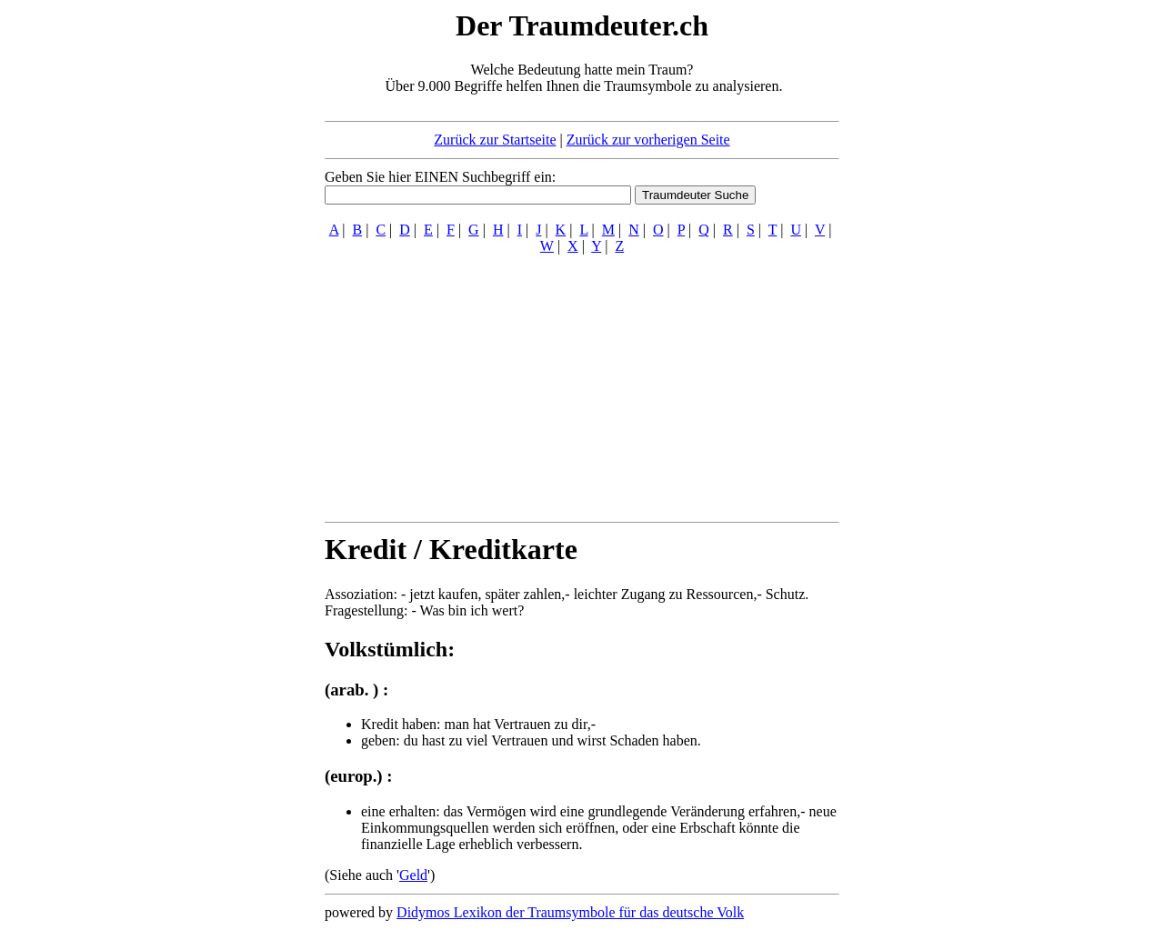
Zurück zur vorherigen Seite (648, 139)
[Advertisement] (213, 280)
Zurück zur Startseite (495, 139)
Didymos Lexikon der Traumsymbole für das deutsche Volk (570, 912)
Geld (413, 875)
